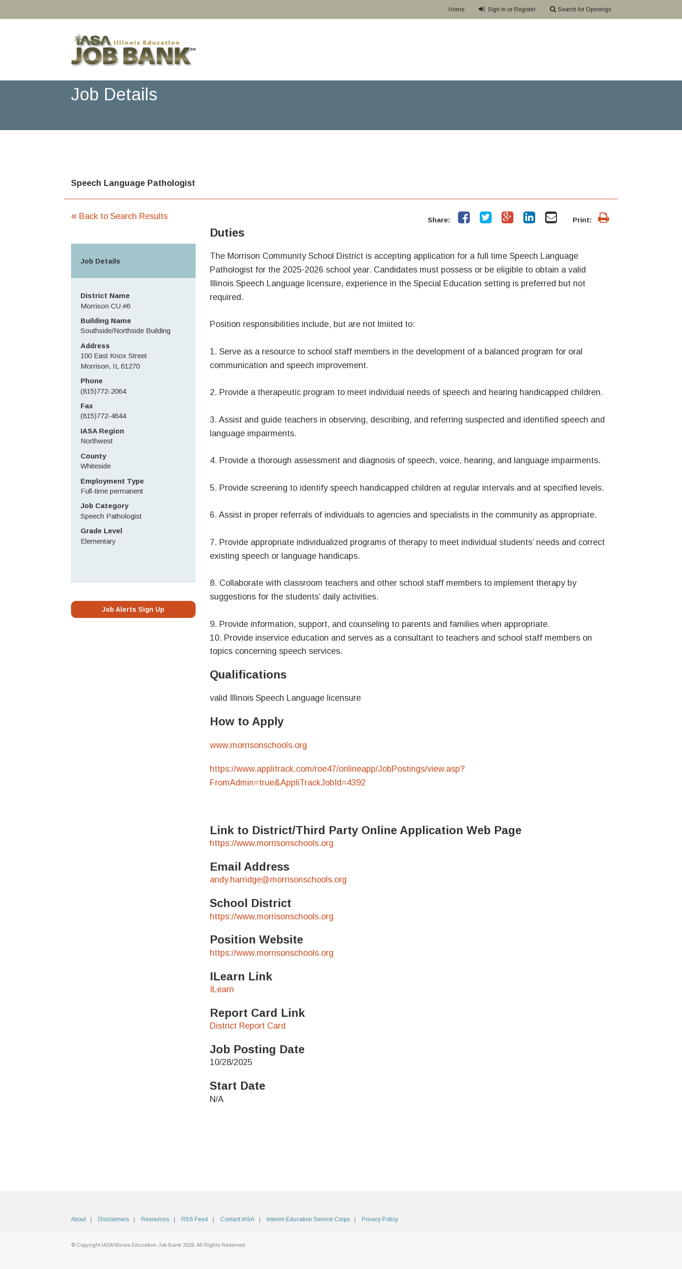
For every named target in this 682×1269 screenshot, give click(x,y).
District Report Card (248, 1026)
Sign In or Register (507, 9)
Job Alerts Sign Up (133, 609)
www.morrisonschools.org (258, 745)
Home (457, 9)
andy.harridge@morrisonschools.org (278, 879)
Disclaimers (113, 1219)
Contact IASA (237, 1219)
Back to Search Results (119, 216)
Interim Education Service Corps (308, 1219)
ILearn (222, 989)
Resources (155, 1219)
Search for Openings (580, 9)
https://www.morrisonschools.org (271, 843)
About (78, 1219)
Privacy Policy (380, 1219)
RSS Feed (194, 1219)
